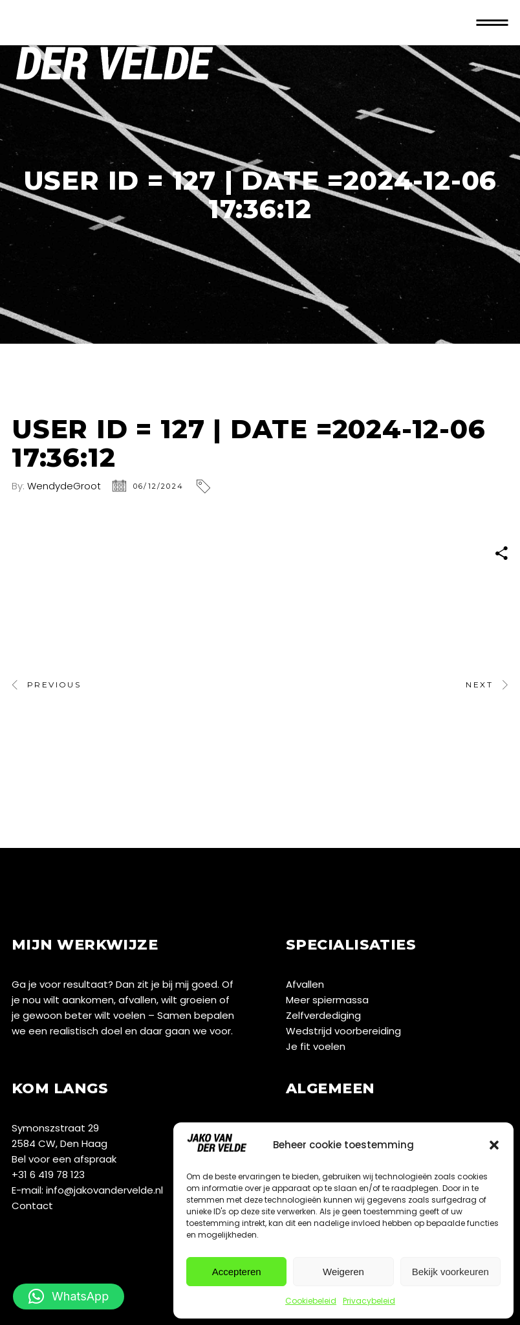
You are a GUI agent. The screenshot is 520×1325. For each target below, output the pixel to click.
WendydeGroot (64, 486)
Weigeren (343, 1271)
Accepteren (236, 1271)
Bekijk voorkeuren (450, 1271)
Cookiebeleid (310, 1300)
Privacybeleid (369, 1300)
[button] (494, 1145)
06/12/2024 (158, 486)
